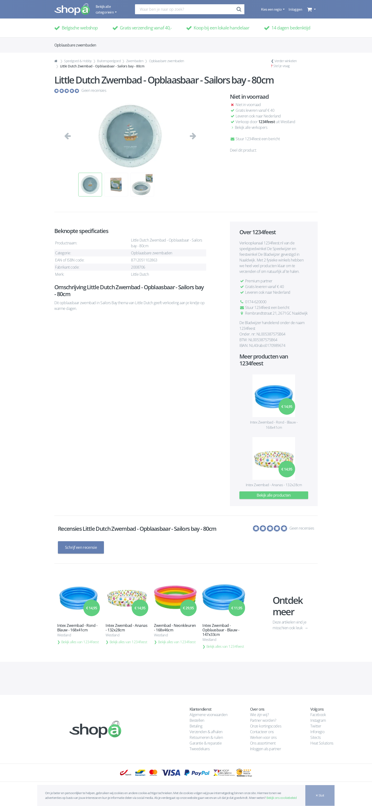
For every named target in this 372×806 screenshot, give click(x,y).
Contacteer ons (262, 731)
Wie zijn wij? (259, 714)
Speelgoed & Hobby (78, 61)
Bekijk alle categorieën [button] (105, 9)
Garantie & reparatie (206, 743)
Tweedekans (199, 748)
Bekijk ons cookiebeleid (281, 798)
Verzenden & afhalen (206, 731)
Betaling (196, 726)
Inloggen (295, 9)
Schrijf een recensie (81, 547)
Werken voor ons (263, 737)
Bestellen (197, 720)
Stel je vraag (281, 66)
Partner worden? (263, 720)
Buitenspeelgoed (109, 61)
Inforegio (317, 731)
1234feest (266, 121)
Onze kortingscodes (265, 726)
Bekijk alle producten (274, 495)
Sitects (315, 737)
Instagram (318, 720)
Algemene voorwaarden (208, 714)
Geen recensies (93, 90)
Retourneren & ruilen (206, 737)
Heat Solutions (322, 743)
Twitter (315, 726)
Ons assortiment (263, 743)
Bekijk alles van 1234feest (80, 641)
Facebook (318, 714)
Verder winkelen (285, 61)
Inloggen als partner (265, 748)
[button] (311, 9)
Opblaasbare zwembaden (166, 61)
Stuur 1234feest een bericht (255, 138)
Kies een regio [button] (271, 9)
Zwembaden (135, 61)
